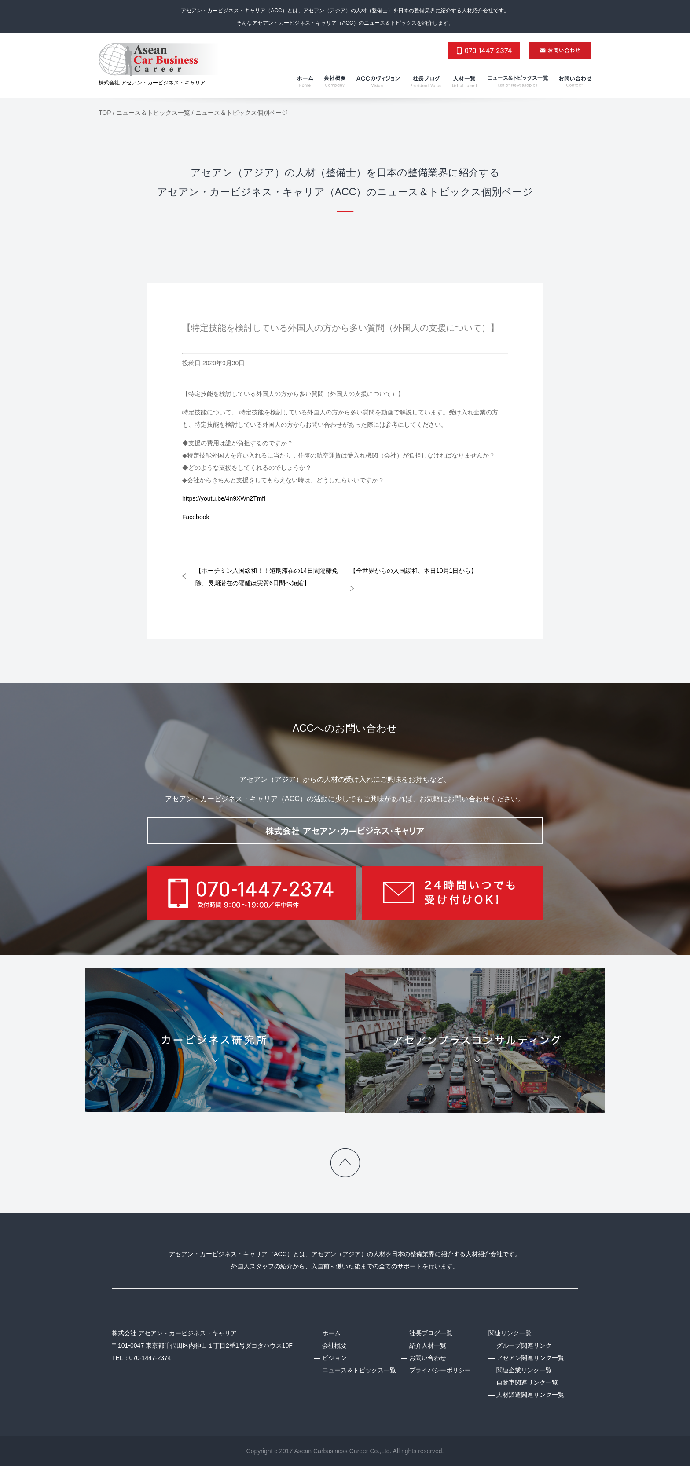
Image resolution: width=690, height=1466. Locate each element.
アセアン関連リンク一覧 (530, 1357)
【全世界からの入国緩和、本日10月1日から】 (413, 570)
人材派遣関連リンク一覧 (530, 1394)
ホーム (331, 1333)
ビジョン (334, 1357)
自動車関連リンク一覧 (527, 1382)
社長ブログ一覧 (430, 1333)
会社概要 (334, 1345)
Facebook (195, 516)
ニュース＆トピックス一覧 (359, 1370)
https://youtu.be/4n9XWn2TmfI (223, 498)
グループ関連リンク (524, 1345)
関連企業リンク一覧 (524, 1370)
